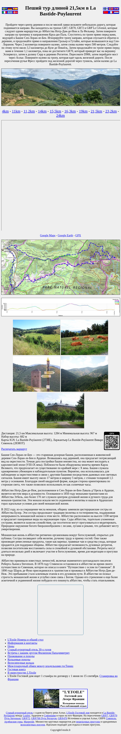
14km (42, 111)
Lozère (26, 715)
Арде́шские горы (13, 721)
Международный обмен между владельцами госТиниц (40, 666)
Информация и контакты (22, 643)
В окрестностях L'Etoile (22, 672)
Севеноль (111, 718)
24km (60, 115)
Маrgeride (29, 721)
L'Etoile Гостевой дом (77, 712)
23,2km (111, 111)
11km (16, 111)
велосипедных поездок (32, 724)
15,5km (55, 111)
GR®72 (26, 718)
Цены (11, 646)
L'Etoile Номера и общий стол (25, 639)
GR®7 (104, 715)
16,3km (70, 111)
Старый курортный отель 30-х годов (29, 649)
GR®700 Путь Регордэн (44, 718)
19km (83, 111)
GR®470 (62, 718)
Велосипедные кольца (21, 662)
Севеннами (50, 715)
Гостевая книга (17, 669)
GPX (78, 235)
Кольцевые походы (19, 659)
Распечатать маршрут (14, 449)
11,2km (29, 111)
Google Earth (65, 235)
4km (5, 111)
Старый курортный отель (19, 712)
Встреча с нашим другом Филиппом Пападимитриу (39, 652)
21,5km (96, 111)
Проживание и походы (21, 656)
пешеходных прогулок (88, 721)
